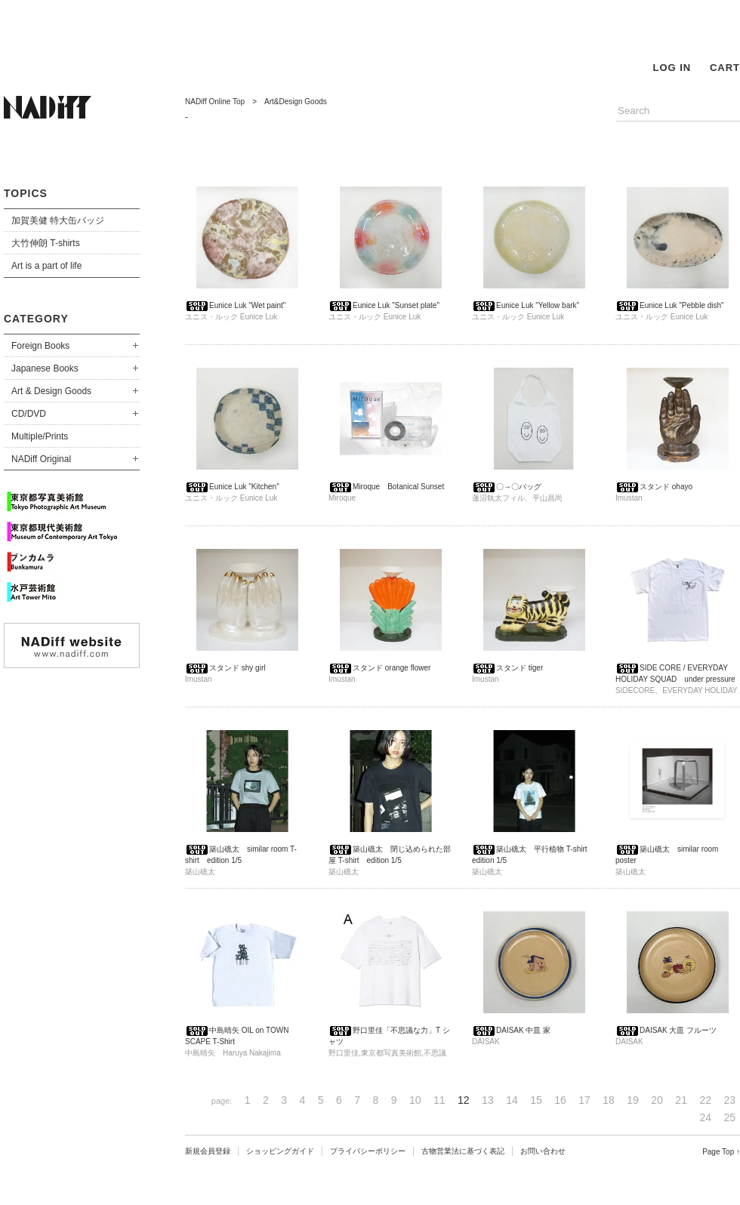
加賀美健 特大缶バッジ (57, 220)
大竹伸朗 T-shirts (45, 243)
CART (725, 67)
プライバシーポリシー (367, 1151)
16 (560, 1100)
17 (584, 1100)
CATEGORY (36, 319)
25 (729, 1117)
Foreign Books (40, 346)
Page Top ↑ (721, 1152)
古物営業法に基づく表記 (462, 1151)
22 (705, 1100)
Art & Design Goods (51, 391)
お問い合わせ (543, 1151)
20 (657, 1100)
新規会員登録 (207, 1151)
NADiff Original (41, 459)
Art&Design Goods (295, 101)
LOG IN (671, 67)
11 (439, 1100)
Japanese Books (45, 368)
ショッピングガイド (280, 1151)
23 (729, 1100)
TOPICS (26, 193)
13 (488, 1100)
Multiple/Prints (39, 436)
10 (415, 1100)
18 (609, 1100)
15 (536, 1100)
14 (512, 1100)
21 (681, 1100)
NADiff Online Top (215, 101)
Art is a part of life (46, 265)
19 (633, 1100)
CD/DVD (28, 413)
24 (705, 1117)
